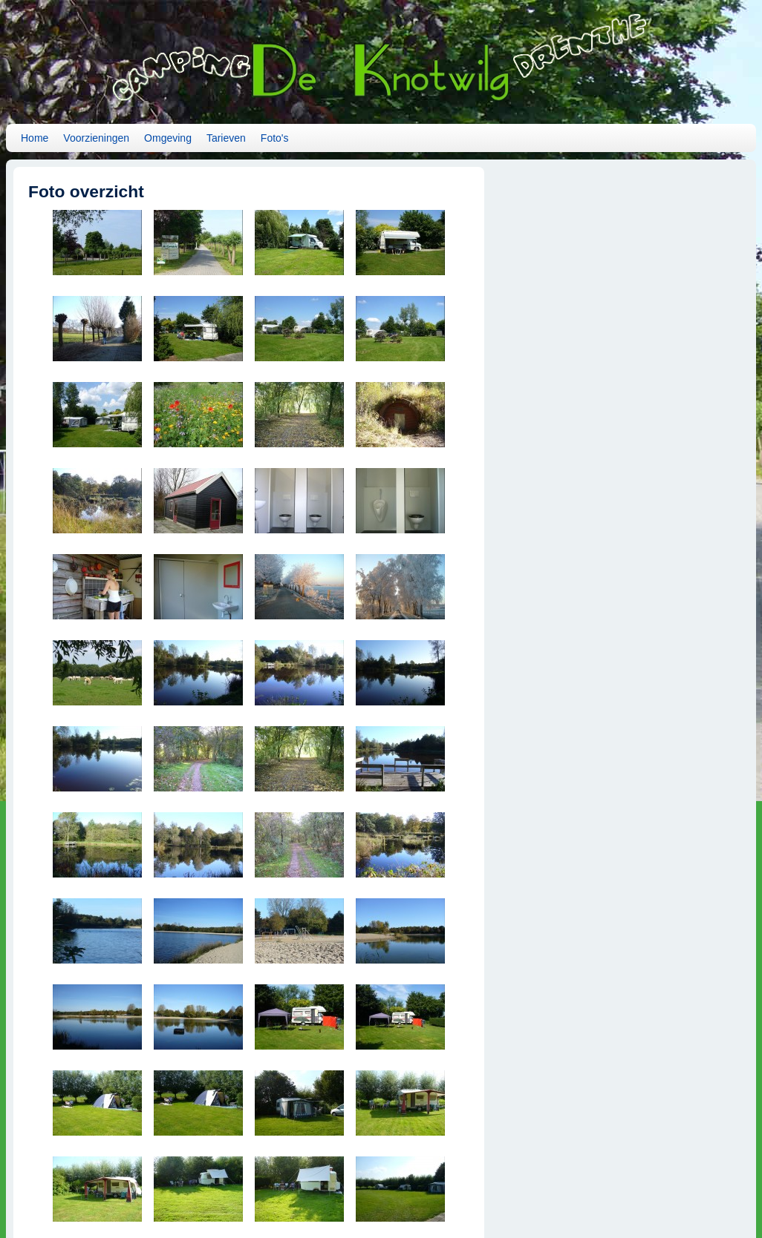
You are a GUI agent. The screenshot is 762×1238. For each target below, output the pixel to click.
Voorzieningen (96, 138)
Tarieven (226, 138)
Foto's (275, 138)
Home (34, 138)
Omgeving (168, 138)
